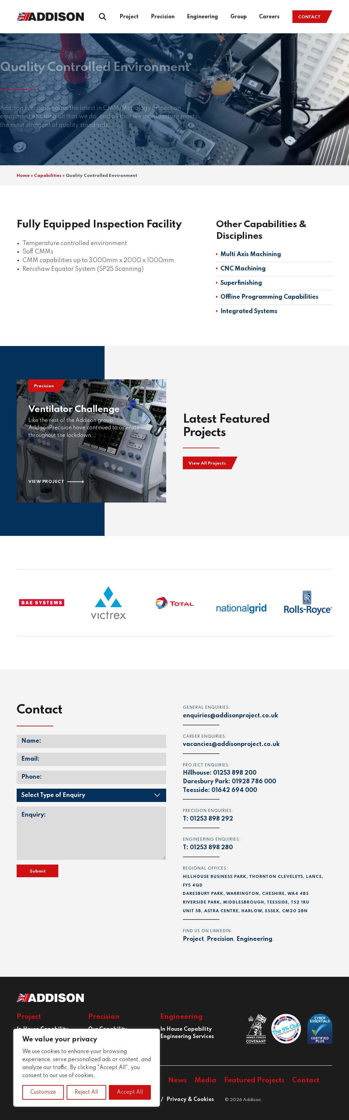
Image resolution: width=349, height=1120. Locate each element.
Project (129, 17)
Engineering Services (187, 1036)
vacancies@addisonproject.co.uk (231, 744)
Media (205, 1080)
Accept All (130, 1092)
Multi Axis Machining (250, 254)
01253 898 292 (211, 819)
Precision (162, 17)
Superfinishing (241, 283)
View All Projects (207, 463)
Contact (309, 17)
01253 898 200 (234, 773)
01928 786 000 (254, 782)
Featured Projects (254, 1080)
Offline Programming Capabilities (269, 297)
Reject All (86, 1092)
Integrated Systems (248, 311)
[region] (86, 1068)
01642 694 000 (234, 790)
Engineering (202, 17)
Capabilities (47, 176)
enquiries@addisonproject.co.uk (230, 716)
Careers (269, 17)
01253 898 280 (211, 848)
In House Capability (186, 1029)
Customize (43, 1092)
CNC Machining (243, 269)
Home (23, 176)
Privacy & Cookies (190, 1099)
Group (238, 17)
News (177, 1080)
